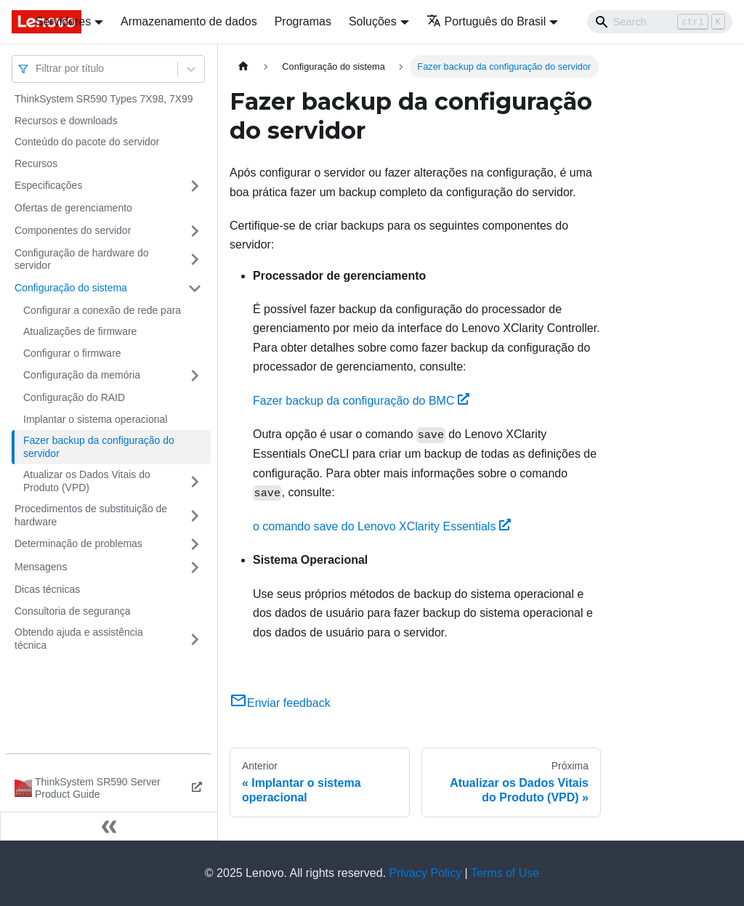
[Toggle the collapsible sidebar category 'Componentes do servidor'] (195, 231)
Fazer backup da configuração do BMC (361, 401)
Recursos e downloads (66, 120)
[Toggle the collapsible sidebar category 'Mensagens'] (195, 567)
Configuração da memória (81, 375)
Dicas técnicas (47, 589)
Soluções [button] (373, 21)
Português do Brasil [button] (486, 21)
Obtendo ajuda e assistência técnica (79, 638)
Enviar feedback (280, 703)
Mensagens (41, 567)
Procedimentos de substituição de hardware (91, 515)
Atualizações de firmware (80, 331)
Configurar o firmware (72, 353)
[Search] (659, 21)
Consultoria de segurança (73, 611)
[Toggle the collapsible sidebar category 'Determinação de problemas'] (195, 544)
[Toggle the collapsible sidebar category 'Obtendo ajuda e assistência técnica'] (195, 639)
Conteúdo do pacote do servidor (87, 141)
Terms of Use (505, 873)
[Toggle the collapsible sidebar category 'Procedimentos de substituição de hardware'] (195, 515)
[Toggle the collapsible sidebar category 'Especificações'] (195, 186)
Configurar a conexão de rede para (102, 310)
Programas (303, 21)
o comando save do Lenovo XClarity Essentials (382, 526)
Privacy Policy (425, 873)
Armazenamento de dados (189, 21)
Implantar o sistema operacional (95, 419)
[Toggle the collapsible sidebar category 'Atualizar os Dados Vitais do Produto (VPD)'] (195, 481)
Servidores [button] (63, 21)
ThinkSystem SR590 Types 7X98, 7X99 (104, 99)
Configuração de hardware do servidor (81, 259)
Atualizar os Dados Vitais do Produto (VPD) (86, 481)
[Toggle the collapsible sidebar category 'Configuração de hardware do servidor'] (195, 260)
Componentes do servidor (73, 230)
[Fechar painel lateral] (109, 826)
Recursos (36, 163)
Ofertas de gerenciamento (73, 208)
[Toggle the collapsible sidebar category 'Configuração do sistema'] (195, 288)
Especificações (48, 185)
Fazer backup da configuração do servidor (98, 446)
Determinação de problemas (78, 543)
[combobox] (37, 68)
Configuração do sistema (71, 288)
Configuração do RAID (74, 397)
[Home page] (243, 66)
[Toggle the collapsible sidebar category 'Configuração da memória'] (195, 375)
